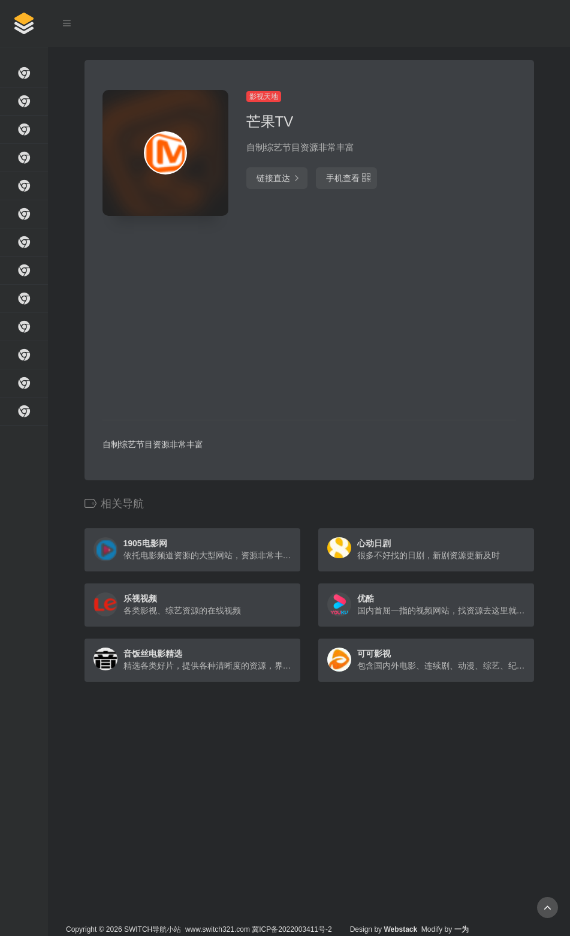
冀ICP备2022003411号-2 (291, 929)
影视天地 (263, 96)
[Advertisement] (276, 318)
